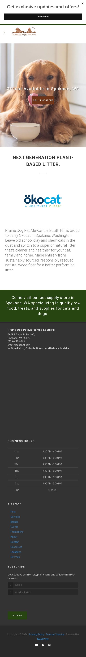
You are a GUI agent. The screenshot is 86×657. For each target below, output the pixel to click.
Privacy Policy (36, 634)
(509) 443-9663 (16, 341)
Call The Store (43, 100)
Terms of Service (55, 634)
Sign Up (17, 615)
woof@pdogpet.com (19, 345)
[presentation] (26, 602)
